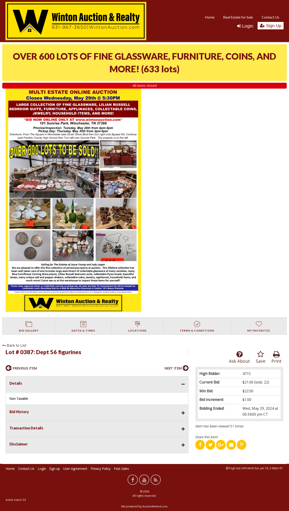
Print (276, 357)
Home (209, 17)
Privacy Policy (100, 468)
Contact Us (270, 17)
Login (245, 26)
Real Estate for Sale (238, 17)
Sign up (54, 468)
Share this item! (206, 437)
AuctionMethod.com (154, 506)
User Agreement (75, 468)
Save (261, 357)
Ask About (239, 357)
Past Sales (121, 468)
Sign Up (270, 25)
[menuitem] (209, 17)
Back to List (14, 345)
